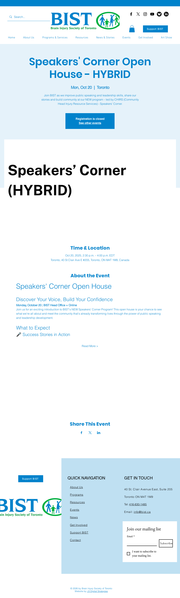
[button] (132, 28)
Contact (75, 540)
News (74, 517)
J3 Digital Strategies (97, 591)
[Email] (141, 542)
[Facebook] (131, 14)
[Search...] (28, 17)
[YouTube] (152, 14)
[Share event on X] (90, 432)
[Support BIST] (155, 28)
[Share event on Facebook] (81, 432)
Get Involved (79, 525)
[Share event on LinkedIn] (98, 432)
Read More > (90, 346)
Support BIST (79, 532)
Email (131, 536)
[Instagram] (145, 14)
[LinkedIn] (166, 14)
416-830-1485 (138, 504)
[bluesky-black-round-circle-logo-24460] (159, 14)
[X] (138, 14)
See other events (90, 123)
